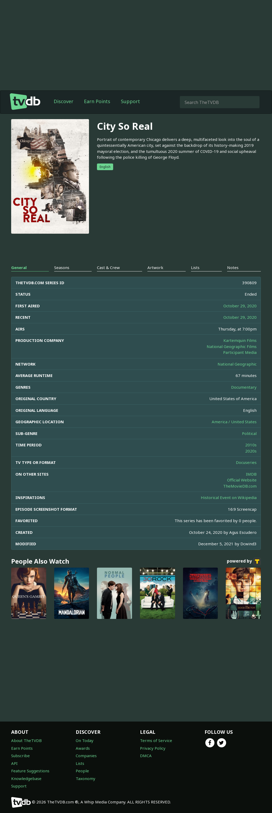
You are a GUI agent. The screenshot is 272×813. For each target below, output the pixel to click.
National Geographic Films (232, 346)
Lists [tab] (195, 267)
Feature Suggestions (30, 770)
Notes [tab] (233, 267)
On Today (85, 740)
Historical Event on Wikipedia (229, 497)
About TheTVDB (26, 740)
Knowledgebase (26, 778)
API (14, 763)
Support (130, 101)
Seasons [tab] (61, 267)
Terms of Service (156, 740)
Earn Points (97, 101)
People (82, 770)
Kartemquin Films (240, 340)
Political (249, 433)
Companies (86, 755)
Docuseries (246, 462)
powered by (244, 561)
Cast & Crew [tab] (108, 267)
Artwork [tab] (155, 267)
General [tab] (19, 267)
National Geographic (237, 364)
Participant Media (240, 352)
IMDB (251, 474)
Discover (63, 101)
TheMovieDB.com (240, 486)
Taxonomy (85, 778)
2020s (251, 451)
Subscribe (20, 755)
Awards (83, 748)
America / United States (234, 421)
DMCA (146, 755)
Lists (80, 763)
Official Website (242, 480)
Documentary (244, 387)
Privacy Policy (152, 748)
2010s (251, 444)
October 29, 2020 (240, 305)
